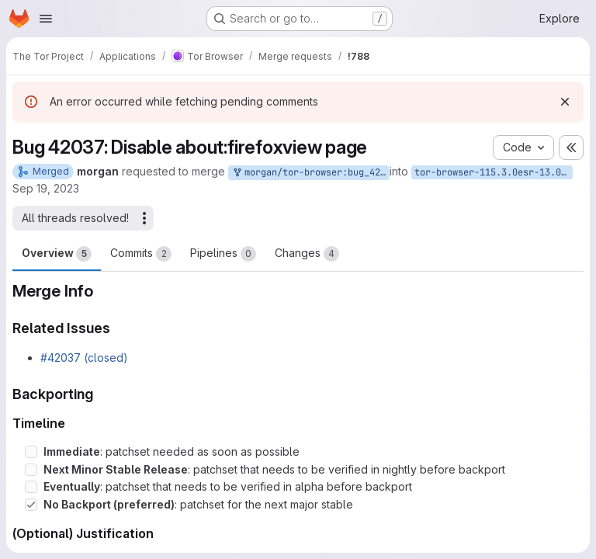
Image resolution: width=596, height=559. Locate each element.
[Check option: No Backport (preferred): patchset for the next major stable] (31, 504)
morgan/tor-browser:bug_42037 (310, 172)
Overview (57, 254)
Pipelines (223, 254)
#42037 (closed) (84, 357)
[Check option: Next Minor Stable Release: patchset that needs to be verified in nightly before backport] (31, 470)
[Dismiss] (565, 101)
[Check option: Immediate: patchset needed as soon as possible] (31, 452)
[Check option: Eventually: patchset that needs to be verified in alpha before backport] (31, 487)
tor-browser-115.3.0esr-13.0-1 (493, 172)
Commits (141, 254)
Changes (307, 254)
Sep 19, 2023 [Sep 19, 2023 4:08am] (45, 188)
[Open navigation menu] (45, 18)
